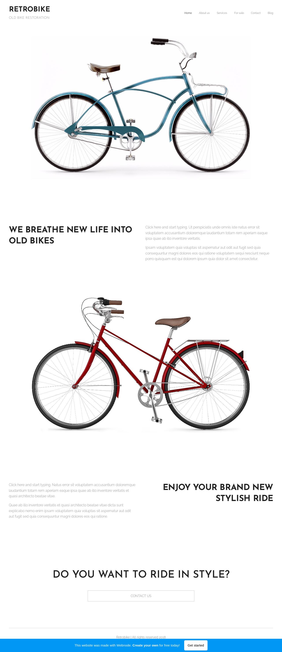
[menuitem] (239, 13)
